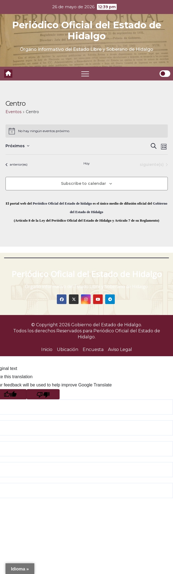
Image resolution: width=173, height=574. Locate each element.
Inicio (46, 349)
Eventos (13, 111)
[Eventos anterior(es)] (16, 164)
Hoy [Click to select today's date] (86, 163)
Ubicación (67, 349)
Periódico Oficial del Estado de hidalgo (62, 203)
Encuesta (93, 349)
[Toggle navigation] (85, 73)
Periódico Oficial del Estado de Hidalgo (86, 30)
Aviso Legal (120, 349)
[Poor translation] (43, 394)
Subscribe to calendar (83, 183)
